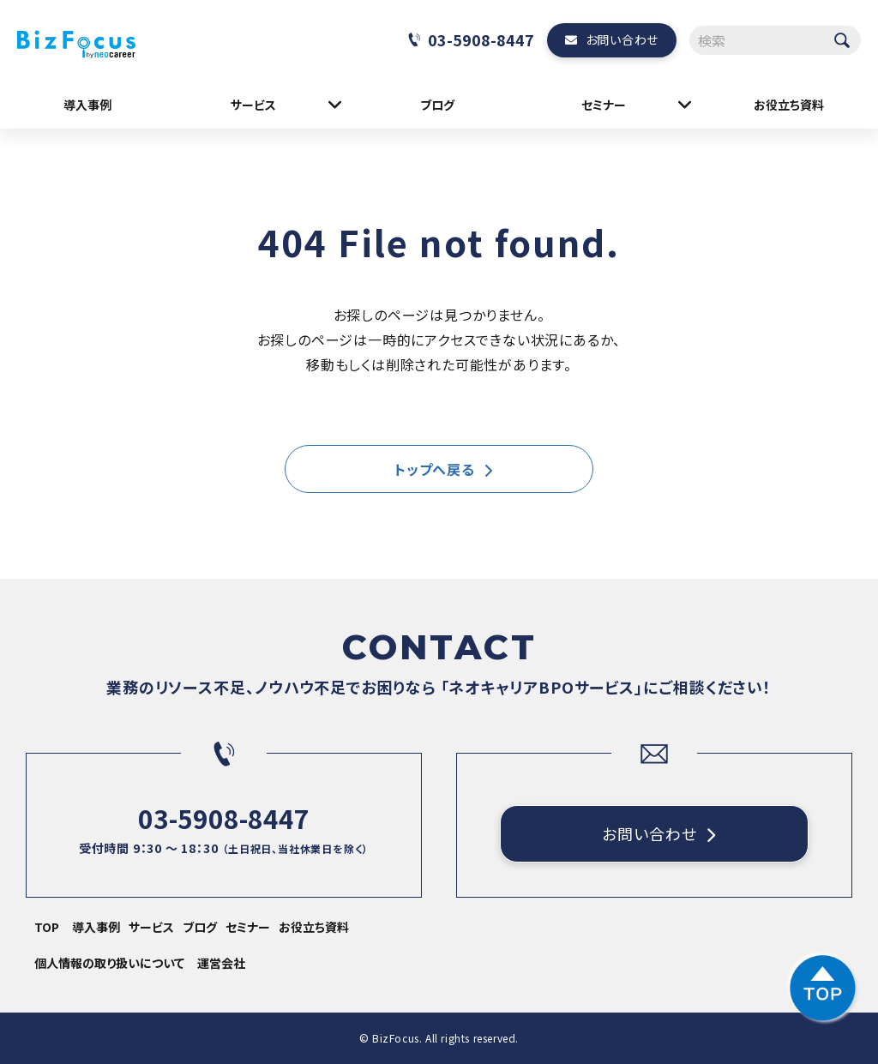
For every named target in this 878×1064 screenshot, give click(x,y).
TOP (46, 927)
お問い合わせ (622, 39)
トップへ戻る (434, 469)
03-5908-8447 (481, 39)
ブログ (437, 104)
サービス (253, 104)
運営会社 (221, 963)
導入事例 (87, 104)
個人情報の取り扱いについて (109, 963)
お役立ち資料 (789, 104)
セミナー (603, 104)
